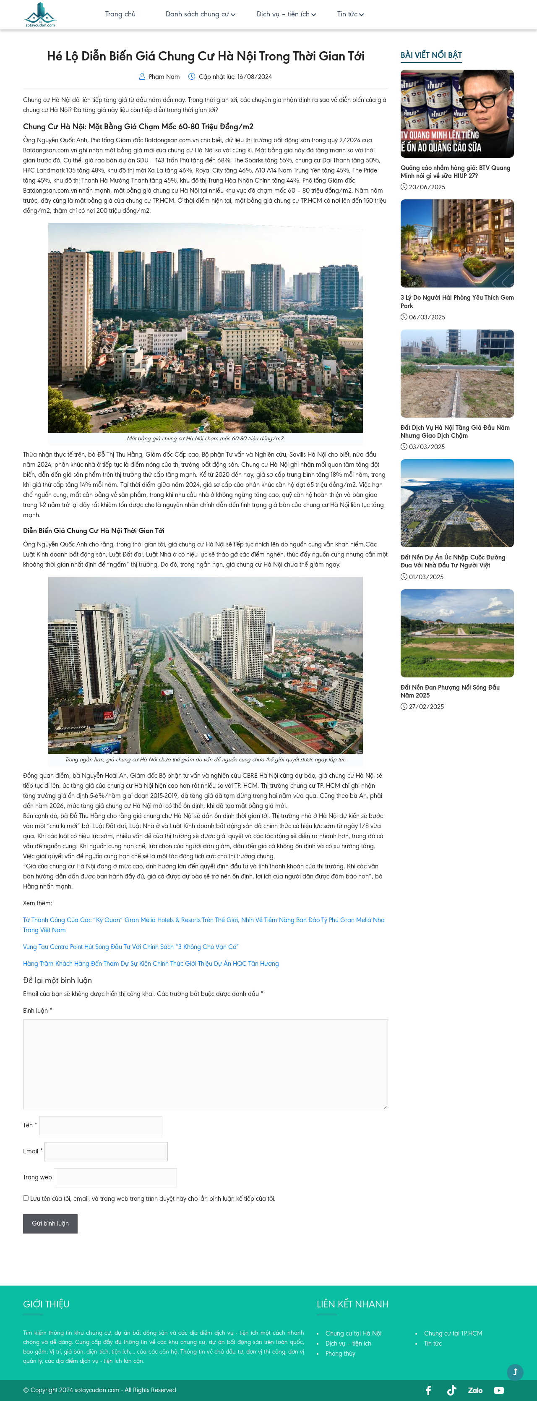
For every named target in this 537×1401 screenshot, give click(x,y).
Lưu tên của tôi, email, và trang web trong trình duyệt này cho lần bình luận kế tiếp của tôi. (153, 1199)
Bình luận (37, 1011)
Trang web (37, 1177)
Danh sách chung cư (197, 14)
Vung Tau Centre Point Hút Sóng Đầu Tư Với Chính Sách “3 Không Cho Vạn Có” (131, 947)
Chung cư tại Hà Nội (353, 1333)
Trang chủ (120, 14)
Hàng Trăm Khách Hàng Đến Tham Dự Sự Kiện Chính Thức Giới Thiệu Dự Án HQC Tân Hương (151, 964)
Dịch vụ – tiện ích (283, 14)
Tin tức (347, 14)
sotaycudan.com (97, 1390)
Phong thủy (340, 1354)
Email (33, 1151)
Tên (30, 1125)
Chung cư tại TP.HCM (453, 1333)
